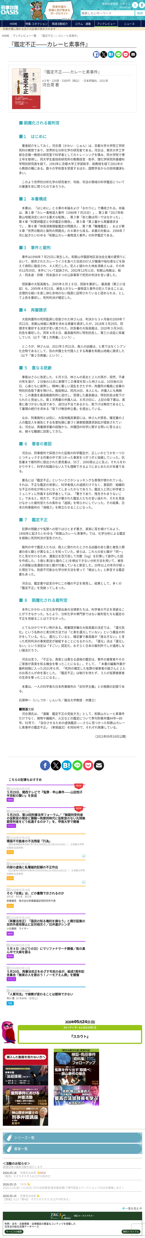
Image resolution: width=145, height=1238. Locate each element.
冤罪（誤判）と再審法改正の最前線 (24, 1166)
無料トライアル (131, 1056)
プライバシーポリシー (15, 1226)
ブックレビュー (106, 24)
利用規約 (34, 1226)
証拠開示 (92, 1174)
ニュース (32, 1202)
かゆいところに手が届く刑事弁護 (41, 1214)
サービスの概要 (14, 1056)
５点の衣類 (11, 1170)
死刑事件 (46, 1174)
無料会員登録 (110, 3)
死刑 (34, 1174)
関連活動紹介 (60, 24)
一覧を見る (132, 1033)
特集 (36, 24)
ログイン (125, 3)
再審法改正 (67, 1170)
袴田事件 (127, 1166)
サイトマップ (48, 1226)
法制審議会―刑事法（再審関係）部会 (67, 1166)
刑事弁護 (100, 1170)
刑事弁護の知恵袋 (37, 1209)
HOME (13, 24)
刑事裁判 (114, 1170)
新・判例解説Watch (16, 1174)
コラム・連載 (35, 1195)
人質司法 (52, 1170)
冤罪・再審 (84, 1170)
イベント (37, 1170)
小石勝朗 (129, 1170)
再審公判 (112, 1166)
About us (124, 7)
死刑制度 (60, 1174)
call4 (25, 1170)
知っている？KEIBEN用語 (42, 1206)
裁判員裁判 (76, 1174)
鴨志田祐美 (97, 1166)
